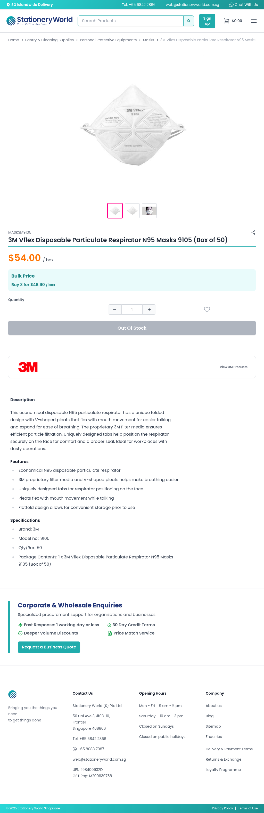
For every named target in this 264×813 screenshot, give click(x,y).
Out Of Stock (132, 328)
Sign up (207, 21)
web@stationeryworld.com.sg (192, 4)
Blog (209, 716)
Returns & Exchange (223, 759)
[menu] (232, 21)
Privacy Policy (222, 808)
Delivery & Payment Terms (229, 749)
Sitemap (213, 726)
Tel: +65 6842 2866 (138, 4)
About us (214, 705)
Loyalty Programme (223, 769)
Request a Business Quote (49, 647)
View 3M (234, 367)
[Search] (188, 20)
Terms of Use (248, 808)
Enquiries (214, 736)
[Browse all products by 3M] (28, 367)
